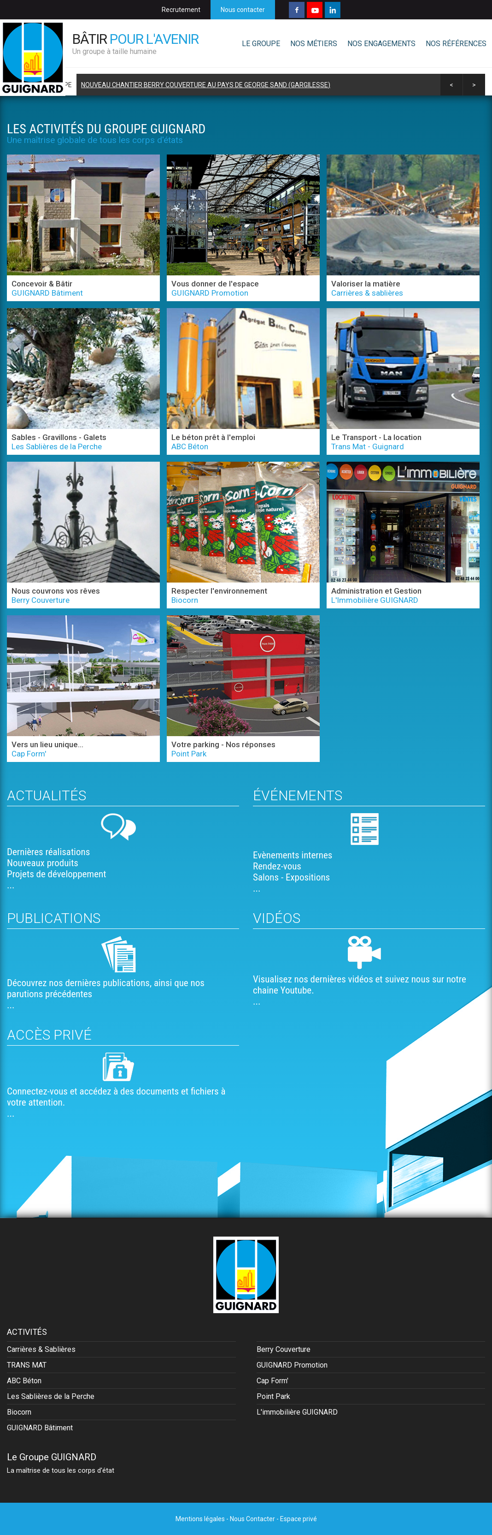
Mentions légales (200, 1519)
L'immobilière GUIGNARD (297, 1412)
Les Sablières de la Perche (50, 1396)
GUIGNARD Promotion (292, 1365)
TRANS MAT (27, 1365)
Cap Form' (272, 1380)
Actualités (46, 795)
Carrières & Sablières (41, 1349)
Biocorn (19, 1412)
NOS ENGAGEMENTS (381, 43)
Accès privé (49, 1035)
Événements (297, 795)
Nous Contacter (252, 1519)
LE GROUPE (261, 43)
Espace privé (298, 1519)
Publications (53, 918)
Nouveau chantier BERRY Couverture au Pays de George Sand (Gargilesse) (205, 85)
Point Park (273, 1396)
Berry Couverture (283, 1349)
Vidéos (276, 918)
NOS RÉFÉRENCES (456, 43)
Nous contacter (243, 9)
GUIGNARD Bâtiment (40, 1427)
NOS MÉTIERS (313, 43)
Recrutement (181, 9)
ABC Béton (24, 1380)
